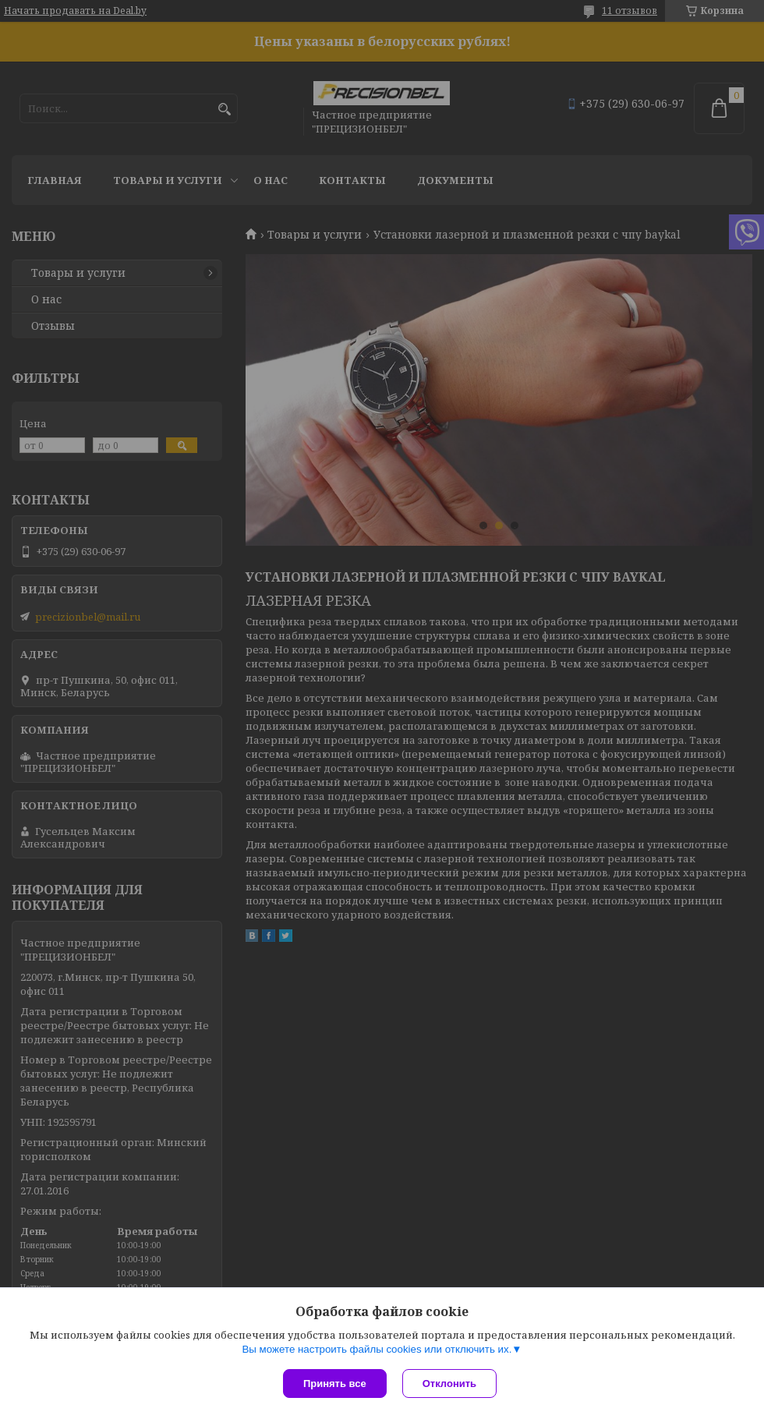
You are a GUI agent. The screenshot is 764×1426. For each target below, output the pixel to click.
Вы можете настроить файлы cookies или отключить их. (376, 1349)
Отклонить (449, 1383)
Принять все (334, 1383)
